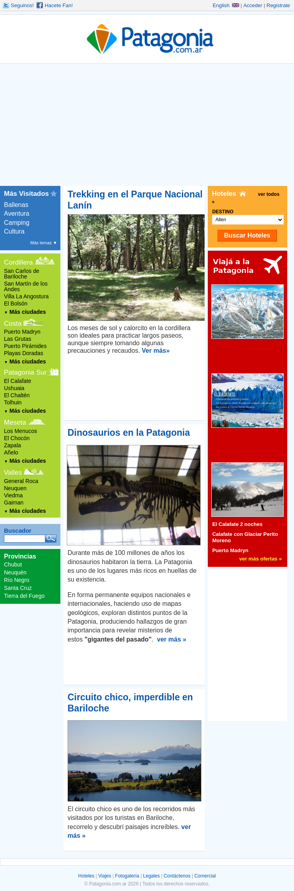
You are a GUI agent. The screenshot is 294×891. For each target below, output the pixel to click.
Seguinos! (22, 5)
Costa (12, 323)
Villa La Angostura (26, 296)
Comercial (205, 876)
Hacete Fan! (58, 5)
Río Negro (16, 580)
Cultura (14, 231)
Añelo (11, 452)
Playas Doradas (23, 353)
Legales (151, 876)
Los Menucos (20, 431)
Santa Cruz (18, 588)
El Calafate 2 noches (237, 524)
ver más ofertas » (260, 559)
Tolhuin (12, 402)
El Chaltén (17, 395)
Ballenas (16, 204)
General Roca (21, 481)
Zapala (12, 445)
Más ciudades (25, 312)
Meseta (15, 422)
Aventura (16, 213)
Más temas (43, 242)
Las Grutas (17, 339)
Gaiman (13, 502)
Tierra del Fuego (24, 596)
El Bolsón (15, 303)
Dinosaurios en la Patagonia (129, 432)
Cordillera (18, 262)
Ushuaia (14, 388)
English (226, 5)
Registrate (278, 5)
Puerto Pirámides (25, 346)
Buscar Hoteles (247, 235)
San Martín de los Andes (26, 286)
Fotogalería (127, 876)
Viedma (13, 495)
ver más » (171, 639)
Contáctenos (177, 876)
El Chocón (17, 438)
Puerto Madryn (22, 332)
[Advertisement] (147, 126)
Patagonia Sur (25, 372)
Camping (16, 222)
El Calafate (17, 381)
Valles (13, 472)
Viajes (104, 876)
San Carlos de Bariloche (21, 274)
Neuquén (15, 572)
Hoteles (86, 876)
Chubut (13, 564)
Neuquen (15, 488)
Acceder (252, 5)
